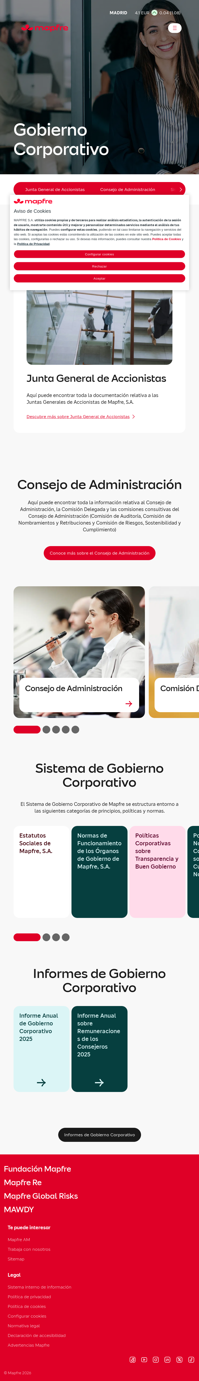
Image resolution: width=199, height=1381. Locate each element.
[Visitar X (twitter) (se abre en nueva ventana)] (179, 1360)
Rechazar (99, 266)
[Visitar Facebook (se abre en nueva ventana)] (132, 1360)
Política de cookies (27, 1306)
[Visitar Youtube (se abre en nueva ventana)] (144, 1360)
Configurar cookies (27, 1316)
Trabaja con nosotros (29, 1249)
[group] (42, 1049)
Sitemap (16, 1259)
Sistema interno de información (39, 1287)
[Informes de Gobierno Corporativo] (99, 1135)
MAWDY (19, 1209)
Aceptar (99, 278)
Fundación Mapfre (37, 1169)
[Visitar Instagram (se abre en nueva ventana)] (156, 1360)
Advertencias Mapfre (29, 1345)
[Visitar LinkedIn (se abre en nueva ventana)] (167, 1360)
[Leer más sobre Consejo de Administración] (79, 703)
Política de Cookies (166, 239)
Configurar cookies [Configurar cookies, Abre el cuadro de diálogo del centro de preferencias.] (99, 254)
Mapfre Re (23, 1182)
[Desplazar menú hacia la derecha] (176, 189)
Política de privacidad (29, 1296)
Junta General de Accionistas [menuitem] (55, 189)
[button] (27, 937)
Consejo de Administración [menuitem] (127, 189)
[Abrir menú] (175, 28)
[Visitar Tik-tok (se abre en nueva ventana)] (191, 1360)
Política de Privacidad (33, 244)
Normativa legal (24, 1325)
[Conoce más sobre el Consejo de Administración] (100, 553)
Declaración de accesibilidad (37, 1335)
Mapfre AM (19, 1239)
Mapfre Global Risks (41, 1196)
